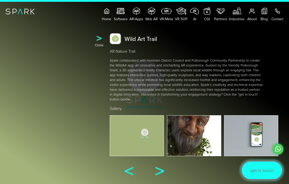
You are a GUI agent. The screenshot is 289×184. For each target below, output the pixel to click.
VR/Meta (166, 14)
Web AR (151, 14)
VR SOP (181, 14)
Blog (264, 14)
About (252, 14)
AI (194, 14)
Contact (277, 14)
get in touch (262, 170)
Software (121, 14)
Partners (220, 14)
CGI (207, 14)
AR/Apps (136, 14)
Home (107, 14)
